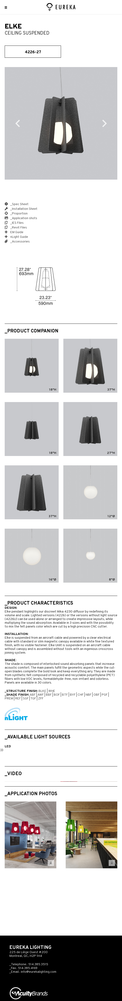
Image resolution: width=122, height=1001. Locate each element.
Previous (17, 123)
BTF (65, 695)
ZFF (40, 699)
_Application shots (21, 218)
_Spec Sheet (17, 204)
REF (18, 699)
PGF (105, 695)
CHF (80, 695)
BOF (57, 695)
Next (104, 123)
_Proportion (16, 214)
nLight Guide (16, 237)
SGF (26, 699)
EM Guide (14, 232)
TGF (33, 699)
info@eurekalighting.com (38, 972)
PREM (9, 699)
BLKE (42, 691)
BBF (49, 695)
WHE (51, 691)
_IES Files (14, 223)
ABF (33, 695)
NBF (88, 695)
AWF (40, 695)
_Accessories (17, 242)
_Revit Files (16, 228)
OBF (96, 695)
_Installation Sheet (21, 209)
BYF (72, 695)
